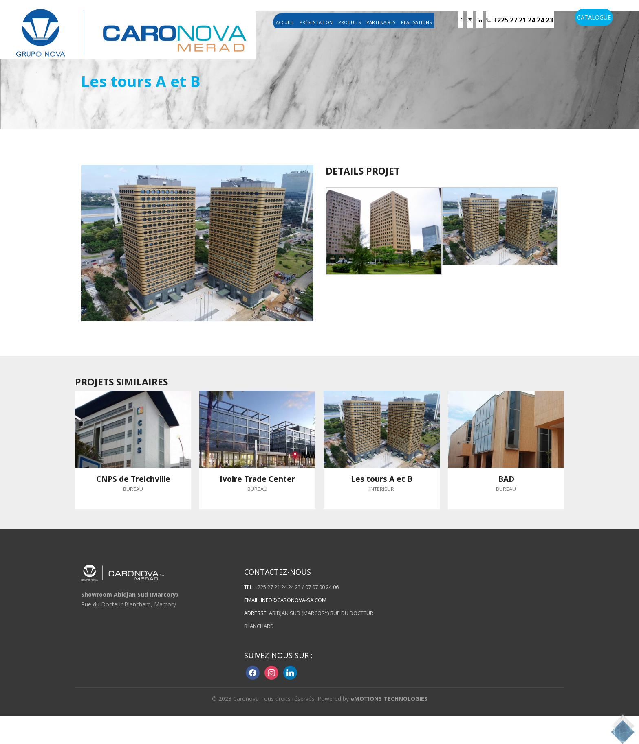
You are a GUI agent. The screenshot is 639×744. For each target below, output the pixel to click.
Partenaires (380, 22)
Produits (349, 22)
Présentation (316, 22)
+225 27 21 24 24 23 (523, 19)
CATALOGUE (594, 17)
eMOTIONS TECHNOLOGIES (388, 698)
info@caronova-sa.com (293, 600)
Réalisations (416, 22)
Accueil (285, 22)
